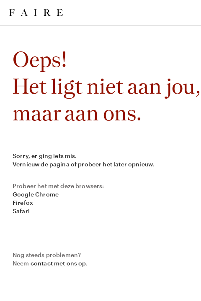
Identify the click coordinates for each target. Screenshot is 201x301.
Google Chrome (36, 194)
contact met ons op (58, 263)
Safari (21, 210)
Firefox (23, 202)
